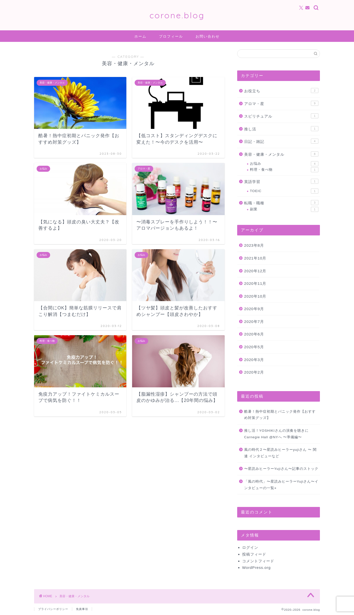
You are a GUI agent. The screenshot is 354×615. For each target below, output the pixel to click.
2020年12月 (255, 271)
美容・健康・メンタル (281, 153)
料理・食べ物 (284, 169)
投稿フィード (254, 554)
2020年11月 (255, 283)
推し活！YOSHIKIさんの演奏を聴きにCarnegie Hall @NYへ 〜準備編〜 (276, 434)
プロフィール (171, 36)
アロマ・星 (281, 103)
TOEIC (284, 191)
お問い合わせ (208, 36)
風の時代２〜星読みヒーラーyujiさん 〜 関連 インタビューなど (280, 453)
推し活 (281, 128)
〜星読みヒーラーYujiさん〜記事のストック (281, 469)
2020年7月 (254, 321)
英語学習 (281, 181)
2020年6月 (254, 334)
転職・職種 (281, 202)
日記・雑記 (281, 141)
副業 (284, 209)
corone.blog (177, 15)
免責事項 (82, 608)
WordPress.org (256, 567)
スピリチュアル (281, 115)
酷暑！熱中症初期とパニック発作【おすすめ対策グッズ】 (280, 415)
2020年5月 (254, 347)
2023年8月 (254, 245)
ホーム (140, 36)
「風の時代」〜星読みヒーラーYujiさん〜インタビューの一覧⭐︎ (281, 485)
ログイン (250, 547)
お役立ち (281, 90)
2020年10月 (255, 296)
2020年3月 (254, 360)
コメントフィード (258, 561)
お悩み (284, 163)
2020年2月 (254, 372)
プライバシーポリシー (53, 608)
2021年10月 (255, 258)
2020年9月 (254, 309)
